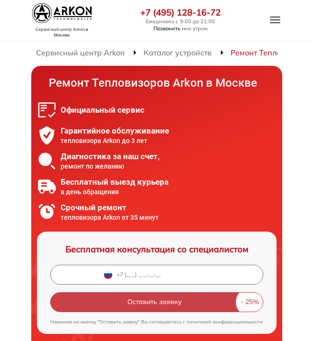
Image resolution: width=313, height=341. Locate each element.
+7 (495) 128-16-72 (180, 13)
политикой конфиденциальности (225, 322)
